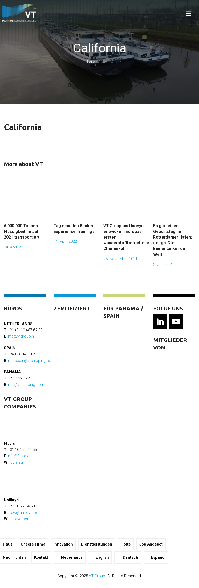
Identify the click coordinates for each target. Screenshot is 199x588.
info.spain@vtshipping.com (31, 360)
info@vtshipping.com (25, 384)
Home (90, 62)
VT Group (97, 575)
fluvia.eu (16, 462)
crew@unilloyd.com (24, 512)
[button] (188, 14)
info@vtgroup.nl (21, 336)
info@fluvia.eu (19, 456)
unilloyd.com (20, 519)
